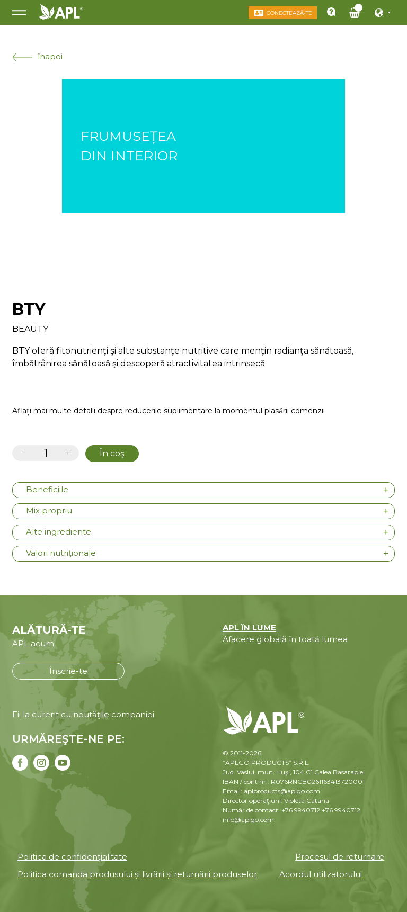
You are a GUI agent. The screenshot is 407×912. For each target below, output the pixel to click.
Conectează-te (289, 13)
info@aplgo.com (248, 820)
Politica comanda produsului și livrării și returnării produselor (137, 874)
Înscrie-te (68, 671)
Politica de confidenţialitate (72, 857)
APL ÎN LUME (249, 627)
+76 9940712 (341, 810)
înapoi (37, 56)
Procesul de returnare (339, 857)
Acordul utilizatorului (320, 874)
